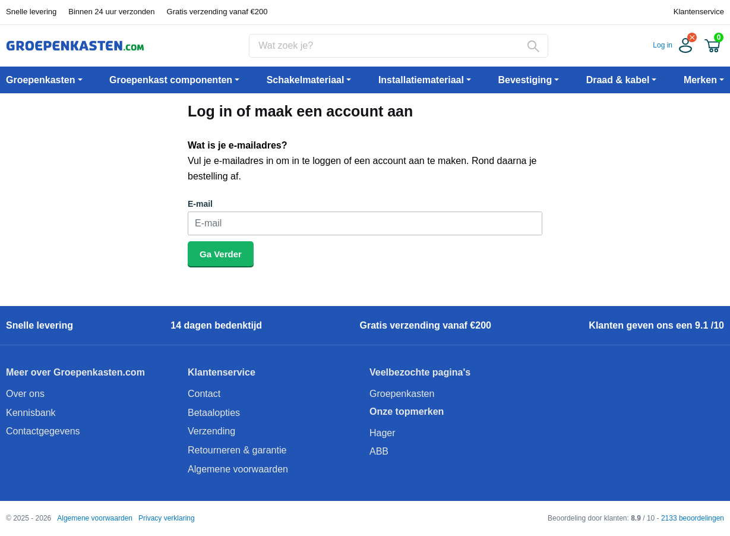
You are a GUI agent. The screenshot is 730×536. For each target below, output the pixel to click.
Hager (382, 433)
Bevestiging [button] (525, 80)
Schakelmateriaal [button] (306, 80)
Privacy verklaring (166, 518)
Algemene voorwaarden (238, 469)
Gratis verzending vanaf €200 (217, 11)
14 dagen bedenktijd (216, 325)
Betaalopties (214, 413)
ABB (378, 451)
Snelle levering (31, 11)
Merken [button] (700, 80)
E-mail (200, 204)
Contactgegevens (43, 431)
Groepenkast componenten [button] (170, 80)
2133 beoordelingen (692, 518)
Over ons (25, 394)
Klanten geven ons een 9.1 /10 (656, 325)
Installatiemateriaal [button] (421, 80)
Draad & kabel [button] (618, 80)
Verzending (211, 431)
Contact (204, 394)
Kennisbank (31, 413)
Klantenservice (699, 11)
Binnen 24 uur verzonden (111, 11)
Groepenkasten (401, 394)
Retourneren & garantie (237, 450)
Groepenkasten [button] (40, 80)
